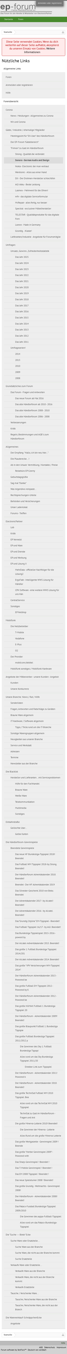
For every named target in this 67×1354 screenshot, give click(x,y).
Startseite (8, 19)
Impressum (61, 1347)
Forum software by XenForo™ (14, 1350)
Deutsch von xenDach (37, 1350)
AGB (41, 1347)
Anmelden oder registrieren (50, 3)
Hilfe (8, 92)
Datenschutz (49, 1347)
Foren (8, 77)
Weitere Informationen (39, 50)
